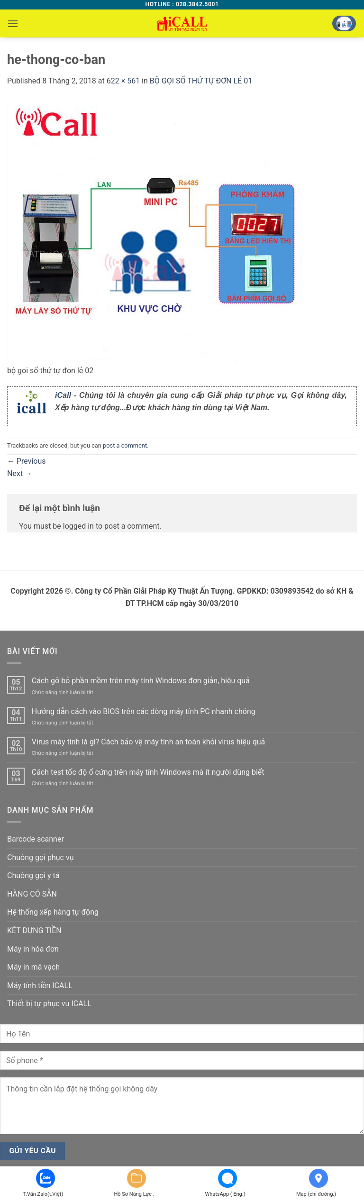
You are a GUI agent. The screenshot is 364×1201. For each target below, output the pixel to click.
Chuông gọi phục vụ (40, 857)
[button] (12, 23)
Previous (26, 461)
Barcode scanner (35, 838)
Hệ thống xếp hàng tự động (53, 912)
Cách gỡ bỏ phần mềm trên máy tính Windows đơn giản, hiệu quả (141, 680)
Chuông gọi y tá (33, 875)
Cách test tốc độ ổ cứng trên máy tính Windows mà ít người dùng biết (148, 772)
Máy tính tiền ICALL (40, 985)
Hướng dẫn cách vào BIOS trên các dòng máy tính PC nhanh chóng (143, 711)
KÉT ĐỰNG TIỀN (34, 930)
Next (19, 473)
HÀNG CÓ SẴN (32, 893)
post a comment (125, 445)
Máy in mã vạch (33, 967)
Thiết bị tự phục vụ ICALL (49, 1003)
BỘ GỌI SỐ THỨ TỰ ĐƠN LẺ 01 (201, 80)
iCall (63, 395)
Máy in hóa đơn (33, 948)
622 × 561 (123, 80)
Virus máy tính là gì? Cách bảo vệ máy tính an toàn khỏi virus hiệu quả (148, 741)
